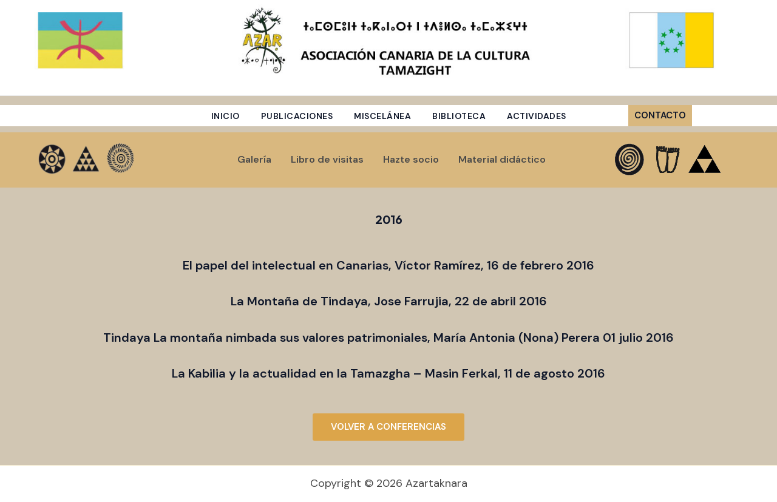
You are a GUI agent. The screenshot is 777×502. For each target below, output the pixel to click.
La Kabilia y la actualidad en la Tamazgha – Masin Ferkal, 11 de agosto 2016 (388, 373)
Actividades (536, 116)
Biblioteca (459, 116)
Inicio (225, 116)
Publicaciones (297, 116)
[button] (684, 115)
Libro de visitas (327, 159)
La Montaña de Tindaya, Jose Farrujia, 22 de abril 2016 (389, 301)
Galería (254, 159)
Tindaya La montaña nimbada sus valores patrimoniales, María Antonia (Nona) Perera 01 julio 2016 (388, 337)
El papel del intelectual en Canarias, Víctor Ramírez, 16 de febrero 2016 (388, 265)
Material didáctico (502, 159)
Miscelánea (382, 116)
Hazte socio (411, 159)
